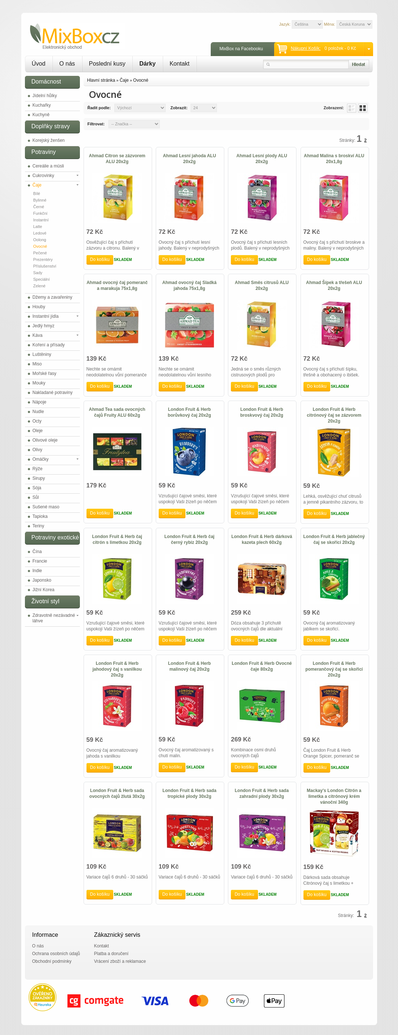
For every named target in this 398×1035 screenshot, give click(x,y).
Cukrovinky (43, 175)
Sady (38, 272)
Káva (38, 335)
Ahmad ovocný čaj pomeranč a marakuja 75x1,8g (117, 285)
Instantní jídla (46, 316)
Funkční (40, 213)
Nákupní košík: (305, 48)
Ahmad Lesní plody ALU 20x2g (261, 158)
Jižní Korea (44, 589)
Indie (37, 570)
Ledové (40, 233)
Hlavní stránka (101, 80)
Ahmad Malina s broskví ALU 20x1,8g (334, 158)
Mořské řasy (44, 373)
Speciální (41, 279)
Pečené (40, 253)
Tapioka (40, 516)
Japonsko (42, 580)
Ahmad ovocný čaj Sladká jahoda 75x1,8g (189, 285)
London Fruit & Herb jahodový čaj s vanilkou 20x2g (117, 669)
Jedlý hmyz (44, 325)
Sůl (36, 497)
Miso (37, 364)
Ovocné (40, 246)
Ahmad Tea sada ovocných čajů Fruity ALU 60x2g (117, 412)
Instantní (41, 220)
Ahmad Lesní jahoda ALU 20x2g (189, 158)
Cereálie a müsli (48, 166)
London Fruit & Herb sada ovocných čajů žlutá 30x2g (117, 793)
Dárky (147, 63)
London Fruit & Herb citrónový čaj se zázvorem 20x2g (334, 415)
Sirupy (39, 478)
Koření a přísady (49, 344)
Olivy (38, 449)
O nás (67, 63)
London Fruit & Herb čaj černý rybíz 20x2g (190, 539)
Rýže (38, 468)
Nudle (38, 411)
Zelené (39, 286)
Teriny (38, 525)
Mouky (39, 383)
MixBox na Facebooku (241, 48)
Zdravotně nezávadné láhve (54, 618)
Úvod (38, 63)
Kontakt (179, 63)
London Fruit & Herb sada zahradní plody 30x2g (262, 793)
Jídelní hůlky (45, 95)
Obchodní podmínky (51, 961)
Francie (40, 561)
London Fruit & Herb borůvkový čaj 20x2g (189, 412)
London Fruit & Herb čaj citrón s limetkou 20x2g (117, 539)
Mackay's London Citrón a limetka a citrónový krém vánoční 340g (334, 796)
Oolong (39, 239)
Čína (37, 551)
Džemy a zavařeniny (53, 297)
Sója (37, 487)
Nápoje (40, 402)
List (351, 108)
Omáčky (41, 459)
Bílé (36, 193)
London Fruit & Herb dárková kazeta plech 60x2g (261, 539)
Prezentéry (43, 259)
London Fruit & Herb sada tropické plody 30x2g (189, 793)
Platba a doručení (111, 953)
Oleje (38, 430)
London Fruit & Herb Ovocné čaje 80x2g (262, 666)
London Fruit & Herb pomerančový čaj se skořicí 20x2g (334, 669)
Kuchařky (42, 105)
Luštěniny (42, 354)
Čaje (37, 185)
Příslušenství (44, 266)
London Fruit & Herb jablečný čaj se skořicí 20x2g (334, 539)
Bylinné (40, 200)
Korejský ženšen (49, 140)
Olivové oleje (45, 440)
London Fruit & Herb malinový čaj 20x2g (189, 666)
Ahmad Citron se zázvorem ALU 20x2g (117, 158)
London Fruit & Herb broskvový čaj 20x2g (261, 412)
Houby (39, 306)
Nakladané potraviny (53, 392)
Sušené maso (46, 506)
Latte (37, 226)
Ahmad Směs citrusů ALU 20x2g (262, 285)
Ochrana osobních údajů (56, 953)
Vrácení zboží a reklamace (120, 961)
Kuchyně (41, 114)
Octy (37, 421)
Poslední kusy (107, 63)
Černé (38, 207)
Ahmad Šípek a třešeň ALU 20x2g (334, 285)
